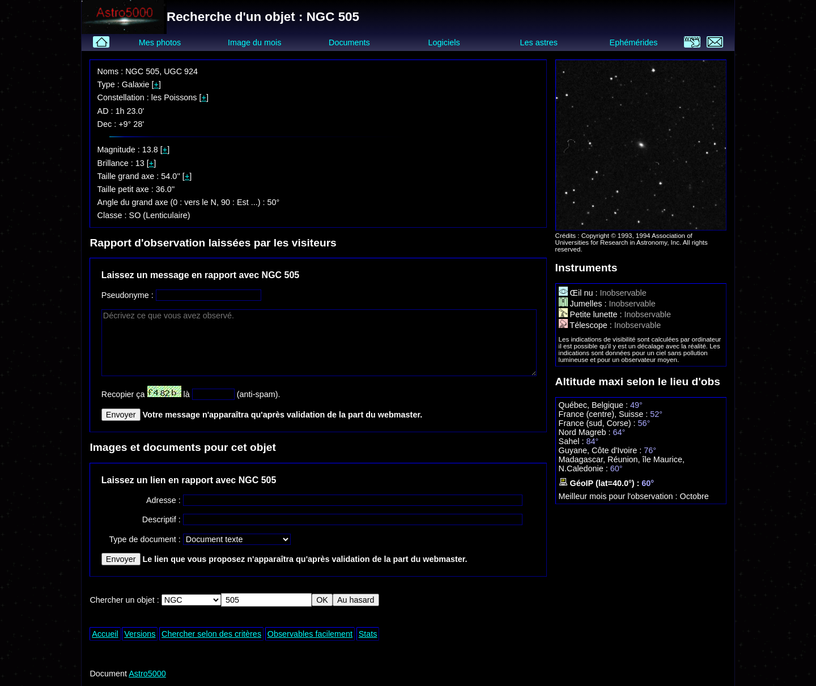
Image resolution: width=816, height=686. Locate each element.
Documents (349, 42)
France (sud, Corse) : (598, 423)
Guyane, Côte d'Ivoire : (601, 450)
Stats (368, 633)
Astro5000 (147, 673)
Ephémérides (634, 42)
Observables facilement (309, 633)
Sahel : (572, 441)
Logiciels (444, 42)
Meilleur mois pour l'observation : (619, 496)
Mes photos (160, 42)
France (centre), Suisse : (605, 414)
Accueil (105, 633)
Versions (139, 633)
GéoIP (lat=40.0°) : (600, 483)
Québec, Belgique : (594, 405)
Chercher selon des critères (211, 633)
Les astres (539, 42)
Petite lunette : (591, 314)
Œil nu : (579, 292)
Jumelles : (584, 303)
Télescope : (586, 325)
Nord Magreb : (586, 432)
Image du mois (254, 42)
